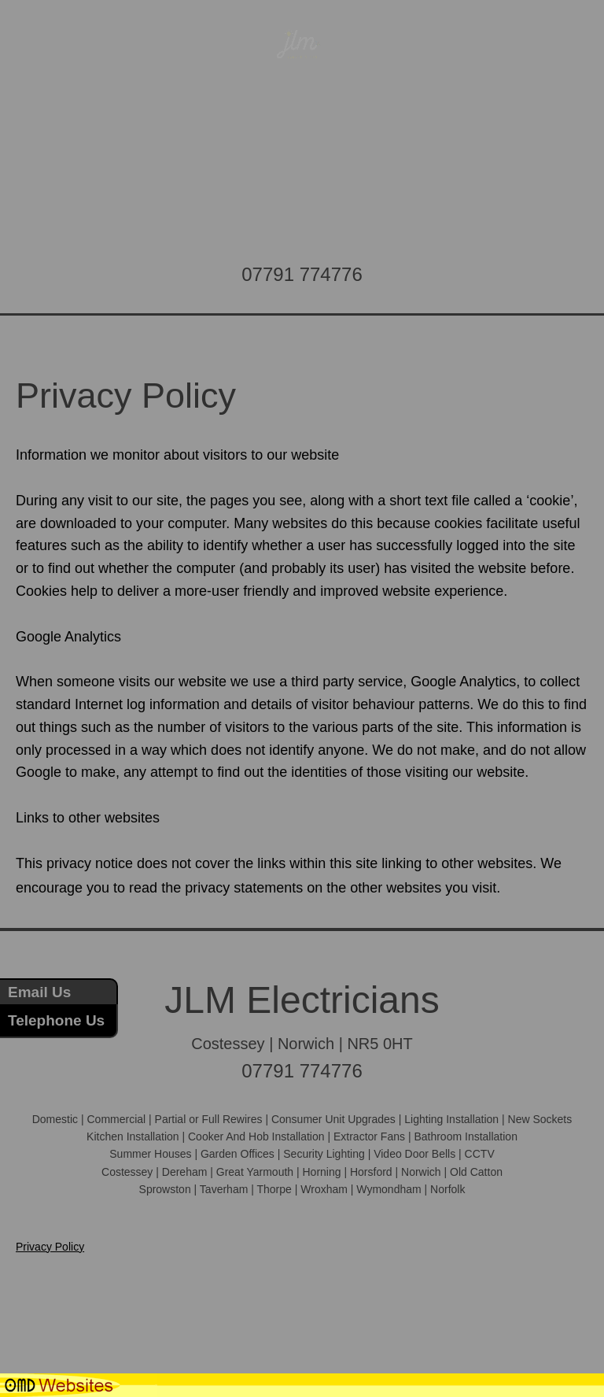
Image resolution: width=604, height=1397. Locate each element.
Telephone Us (56, 1020)
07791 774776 (302, 274)
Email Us (39, 992)
